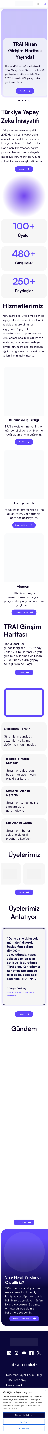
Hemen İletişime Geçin (24, 1318)
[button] (19, 100)
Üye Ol (24, 441)
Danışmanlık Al (24, 525)
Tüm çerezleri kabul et (24, 1415)
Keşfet (25, 90)
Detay (24, 672)
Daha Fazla (24, 1222)
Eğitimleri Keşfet (24, 612)
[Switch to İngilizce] (38, 4)
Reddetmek (24, 1428)
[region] (24, 1411)
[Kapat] (45, 1390)
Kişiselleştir (24, 1422)
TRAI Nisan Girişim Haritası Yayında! (25, 50)
